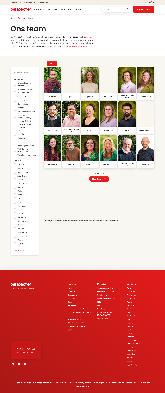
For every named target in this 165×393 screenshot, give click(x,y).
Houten (130, 347)
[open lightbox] (52, 80)
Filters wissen (19, 250)
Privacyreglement (100, 383)
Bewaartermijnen (132, 383)
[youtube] (18, 364)
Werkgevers (16, 2)
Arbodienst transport (76, 326)
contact (88, 36)
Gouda (129, 333)
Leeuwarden (131, 351)
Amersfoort (131, 291)
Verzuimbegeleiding (105, 288)
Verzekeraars (42, 2)
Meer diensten (102, 319)
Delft (129, 312)
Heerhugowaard (133, 344)
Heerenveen (131, 340)
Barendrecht (132, 305)
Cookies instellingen (83, 387)
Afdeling (18, 79)
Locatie (17, 160)
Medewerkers (29, 2)
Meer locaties (132, 365)
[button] (39, 9)
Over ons (21, 18)
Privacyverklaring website (80, 383)
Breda (129, 309)
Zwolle (129, 361)
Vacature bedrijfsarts (76, 309)
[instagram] (24, 364)
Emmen (130, 323)
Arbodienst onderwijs (76, 323)
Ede (128, 319)
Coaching (101, 309)
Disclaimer (145, 383)
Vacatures (72, 305)
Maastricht (131, 354)
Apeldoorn (131, 298)
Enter (129, 330)
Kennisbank (53, 9)
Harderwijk (131, 337)
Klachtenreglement (116, 383)
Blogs (70, 302)
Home (13, 18)
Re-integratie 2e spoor (106, 291)
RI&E (99, 305)
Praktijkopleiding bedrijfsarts (79, 312)
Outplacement (103, 295)
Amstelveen (131, 295)
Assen (129, 302)
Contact (78, 9)
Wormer (130, 357)
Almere (129, 288)
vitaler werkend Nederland (74, 46)
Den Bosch (131, 316)
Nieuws (70, 316)
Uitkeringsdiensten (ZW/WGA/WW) (104, 313)
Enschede (130, 326)
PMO (99, 302)
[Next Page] (99, 179)
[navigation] (21, 9)
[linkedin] (13, 364)
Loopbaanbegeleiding (106, 298)
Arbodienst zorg (74, 319)
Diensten (71, 291)
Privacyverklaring (61, 383)
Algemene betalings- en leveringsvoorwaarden (34, 383)
